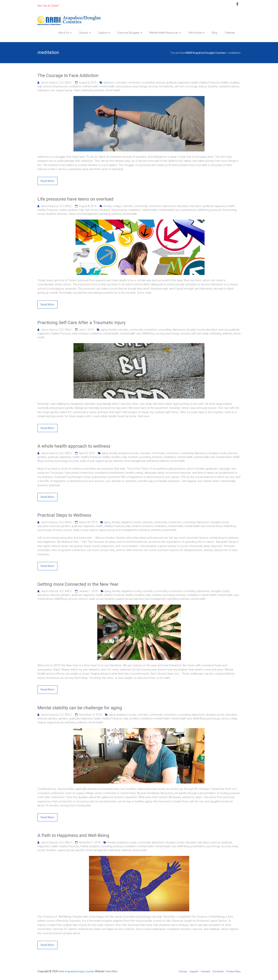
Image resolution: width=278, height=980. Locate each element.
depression (169, 206)
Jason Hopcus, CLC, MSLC (56, 82)
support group (64, 90)
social (41, 213)
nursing (159, 333)
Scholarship (166, 86)
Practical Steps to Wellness (64, 515)
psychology (140, 86)
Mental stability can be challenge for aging (79, 707)
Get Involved (195, 32)
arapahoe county (128, 453)
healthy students (230, 82)
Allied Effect (111, 971)
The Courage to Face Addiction (68, 75)
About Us (63, 32)
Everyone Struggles (128, 32)
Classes (83, 32)
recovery (153, 86)
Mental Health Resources (163, 32)
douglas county (195, 329)
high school (44, 86)
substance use (46, 90)
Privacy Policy (233, 971)
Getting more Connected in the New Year (78, 584)
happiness (184, 82)
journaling (145, 457)
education (183, 206)
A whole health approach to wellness (73, 446)
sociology (191, 86)
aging (104, 329)
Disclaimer (218, 971)
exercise (160, 82)
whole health (113, 90)
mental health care (110, 86)
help (81, 209)
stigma (202, 86)
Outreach (205, 971)
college (117, 206)
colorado (120, 82)
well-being (87, 90)
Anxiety (107, 206)
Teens (77, 90)
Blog (214, 32)
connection (134, 82)
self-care (179, 86)
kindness (105, 209)
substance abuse (229, 86)
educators (196, 206)
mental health (90, 86)
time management (87, 213)
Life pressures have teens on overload (75, 199)
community (140, 206)
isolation (133, 457)
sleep (206, 333)
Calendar (230, 32)
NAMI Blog (204, 209)
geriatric (42, 457)
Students (212, 86)
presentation (198, 846)
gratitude (172, 82)
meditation (75, 86)
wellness (99, 90)
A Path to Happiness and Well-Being (73, 835)
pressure (127, 86)
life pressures (60, 86)
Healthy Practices (209, 82)
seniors (67, 530)
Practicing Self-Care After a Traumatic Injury (81, 322)
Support (102, 32)
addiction (108, 82)
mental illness (189, 209)
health (194, 82)
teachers (62, 213)
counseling (148, 82)
